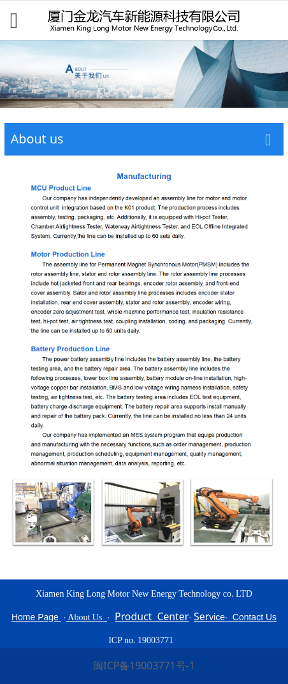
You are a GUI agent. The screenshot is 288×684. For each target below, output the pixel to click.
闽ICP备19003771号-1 (143, 666)
